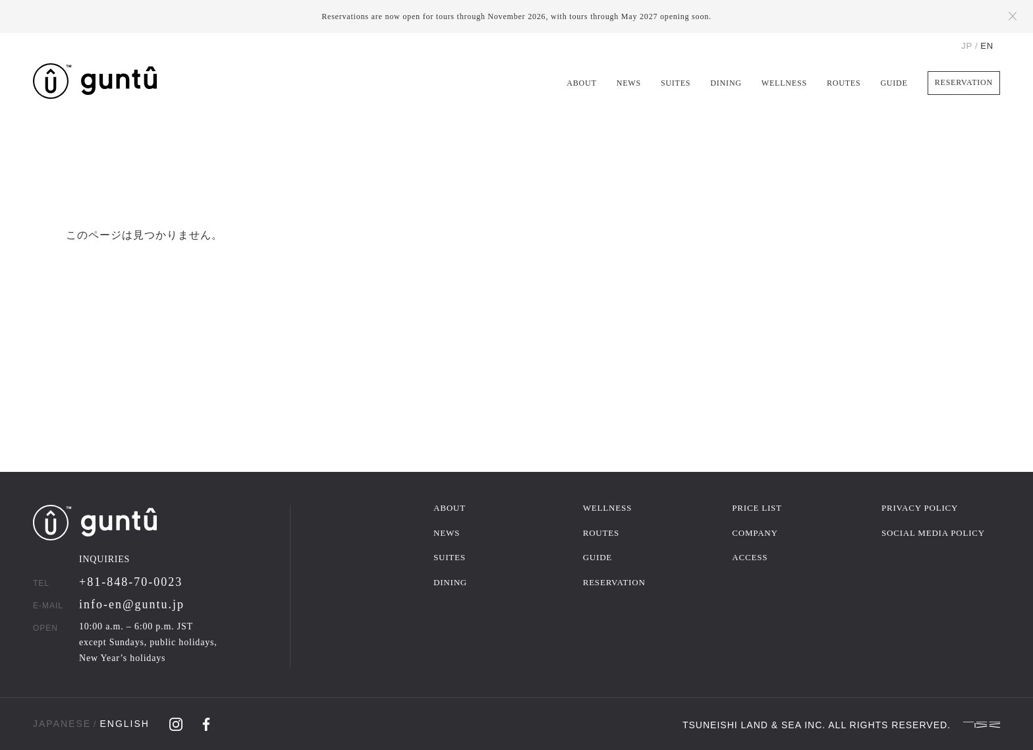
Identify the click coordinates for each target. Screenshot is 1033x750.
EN (986, 46)
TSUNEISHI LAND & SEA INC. (754, 724)
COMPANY (754, 533)
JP (966, 46)
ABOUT (581, 83)
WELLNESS (784, 83)
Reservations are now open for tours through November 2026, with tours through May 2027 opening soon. (516, 16)
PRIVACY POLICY (919, 508)
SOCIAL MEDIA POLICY (933, 533)
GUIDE (893, 83)
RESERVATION (964, 82)
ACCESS (750, 557)
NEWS (629, 83)
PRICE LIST (757, 508)
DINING (725, 83)
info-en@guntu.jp (131, 604)
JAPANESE (62, 723)
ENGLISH (124, 723)
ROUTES (843, 83)
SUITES (675, 83)
